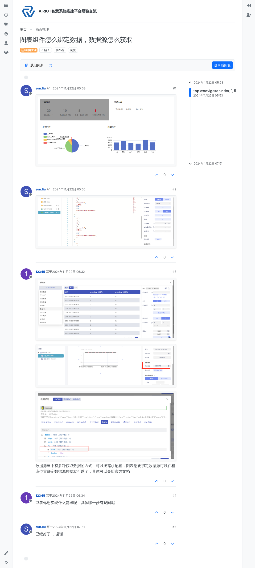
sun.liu (41, 88)
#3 (174, 272)
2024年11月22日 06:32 (68, 272)
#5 (174, 527)
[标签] (6, 24)
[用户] (6, 43)
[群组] (6, 52)
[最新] (6, 15)
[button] (6, 553)
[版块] (6, 5)
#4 (174, 495)
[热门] (6, 34)
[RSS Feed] (51, 65)
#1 (174, 88)
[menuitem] (249, 5)
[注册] (249, 15)
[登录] (249, 5)
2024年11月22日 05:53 (69, 88)
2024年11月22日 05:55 (69, 189)
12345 (40, 272)
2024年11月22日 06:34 (68, 495)
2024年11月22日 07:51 (69, 527)
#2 (174, 189)
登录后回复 (222, 65)
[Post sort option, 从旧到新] (34, 65)
